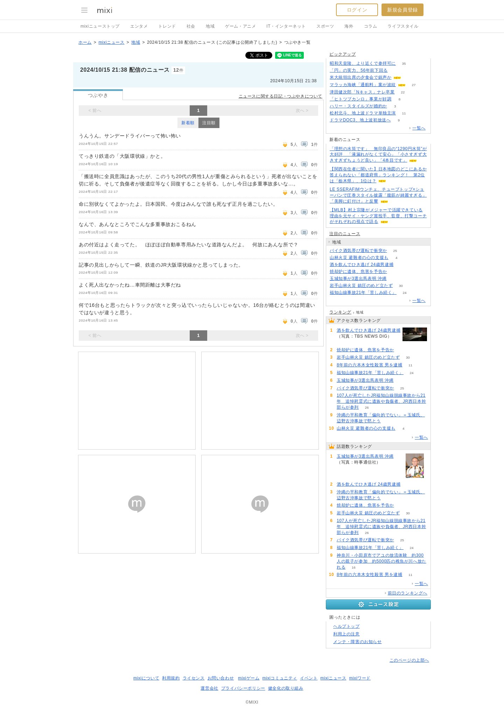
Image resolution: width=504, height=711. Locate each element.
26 (367, 407)
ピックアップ (342, 54)
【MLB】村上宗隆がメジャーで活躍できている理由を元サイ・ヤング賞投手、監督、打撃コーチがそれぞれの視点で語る (378, 215)
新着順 (188, 122)
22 (403, 92)
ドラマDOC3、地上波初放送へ (360, 120)
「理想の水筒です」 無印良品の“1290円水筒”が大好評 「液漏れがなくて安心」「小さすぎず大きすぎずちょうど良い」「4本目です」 (378, 154)
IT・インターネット (286, 26)
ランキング (340, 312)
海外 (348, 26)
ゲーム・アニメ (240, 26)
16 (354, 567)
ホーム (85, 42)
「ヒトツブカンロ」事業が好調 (360, 99)
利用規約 (171, 678)
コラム (370, 26)
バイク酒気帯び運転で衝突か (358, 250)
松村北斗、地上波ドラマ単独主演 (363, 113)
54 (395, 272)
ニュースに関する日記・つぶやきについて (280, 96)
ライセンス (194, 678)
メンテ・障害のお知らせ (357, 641)
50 (409, 77)
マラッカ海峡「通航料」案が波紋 (363, 84)
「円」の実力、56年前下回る (359, 70)
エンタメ (139, 26)
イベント (308, 678)
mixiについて (146, 678)
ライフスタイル (402, 26)
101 (395, 279)
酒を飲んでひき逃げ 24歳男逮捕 (361, 264)
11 (404, 113)
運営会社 (209, 688)
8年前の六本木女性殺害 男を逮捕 (369, 364)
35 (404, 63)
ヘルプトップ (346, 626)
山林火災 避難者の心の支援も (359, 257)
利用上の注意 (346, 634)
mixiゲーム (249, 678)
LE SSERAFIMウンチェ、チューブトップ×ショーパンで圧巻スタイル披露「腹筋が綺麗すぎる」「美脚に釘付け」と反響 (378, 195)
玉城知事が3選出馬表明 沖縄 (358, 278)
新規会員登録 (402, 10)
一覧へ (419, 128)
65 (402, 265)
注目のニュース (344, 233)
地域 (210, 26)
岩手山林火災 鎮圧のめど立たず (361, 285)
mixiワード (360, 678)
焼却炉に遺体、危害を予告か (358, 271)
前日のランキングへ (407, 593)
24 (404, 293)
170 (396, 70)
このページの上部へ (409, 660)
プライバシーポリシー (243, 688)
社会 (191, 26)
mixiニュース (111, 42)
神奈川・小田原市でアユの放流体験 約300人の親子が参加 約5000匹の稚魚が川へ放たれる (381, 561)
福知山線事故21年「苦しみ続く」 (363, 292)
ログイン (357, 10)
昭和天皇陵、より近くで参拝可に (363, 63)
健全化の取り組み (285, 688)
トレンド (167, 26)
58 (389, 421)
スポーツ (325, 26)
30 (401, 286)
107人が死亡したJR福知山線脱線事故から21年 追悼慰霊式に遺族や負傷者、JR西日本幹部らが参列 (381, 401)
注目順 (209, 122)
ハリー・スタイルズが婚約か (358, 106)
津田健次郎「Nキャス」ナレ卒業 (362, 92)
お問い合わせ (221, 678)
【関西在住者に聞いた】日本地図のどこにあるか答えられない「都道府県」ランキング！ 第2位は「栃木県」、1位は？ (378, 175)
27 (413, 85)
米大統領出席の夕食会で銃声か (360, 77)
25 (395, 251)
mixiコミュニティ (279, 678)
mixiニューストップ (100, 26)
